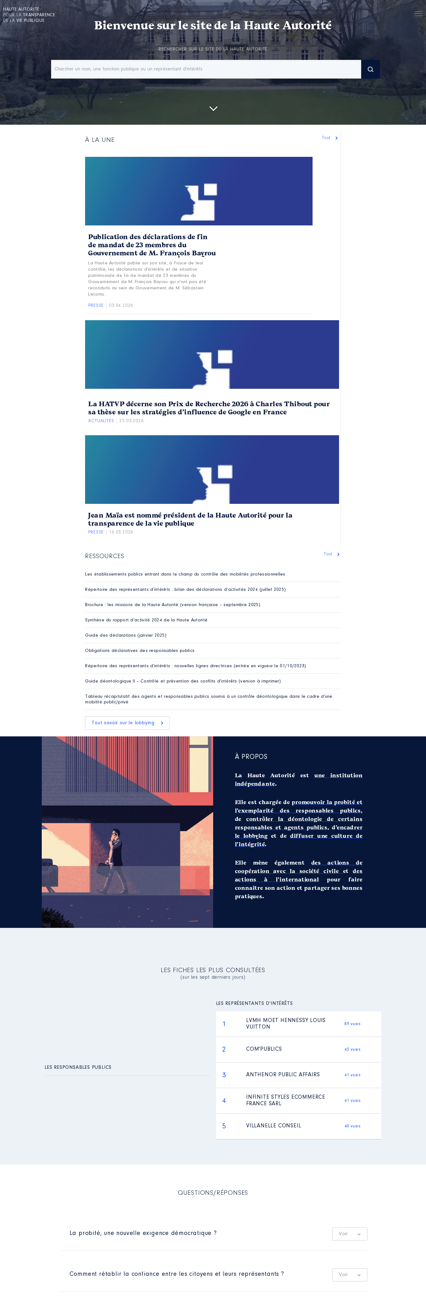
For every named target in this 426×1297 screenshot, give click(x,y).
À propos (251, 757)
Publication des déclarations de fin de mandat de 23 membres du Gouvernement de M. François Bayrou (152, 245)
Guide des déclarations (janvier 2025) (125, 635)
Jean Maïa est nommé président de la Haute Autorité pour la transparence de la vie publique (190, 519)
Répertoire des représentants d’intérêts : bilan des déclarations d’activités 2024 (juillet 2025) (185, 589)
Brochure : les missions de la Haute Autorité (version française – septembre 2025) (172, 605)
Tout (327, 138)
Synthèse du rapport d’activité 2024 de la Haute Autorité (146, 620)
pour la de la (29, 15)
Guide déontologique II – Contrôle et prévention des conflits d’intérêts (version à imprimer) (183, 681)
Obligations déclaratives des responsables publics (139, 650)
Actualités (101, 421)
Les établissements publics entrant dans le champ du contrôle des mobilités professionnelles (185, 574)
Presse (96, 305)
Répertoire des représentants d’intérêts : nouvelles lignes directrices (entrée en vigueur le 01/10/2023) (195, 666)
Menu (419, 15)
